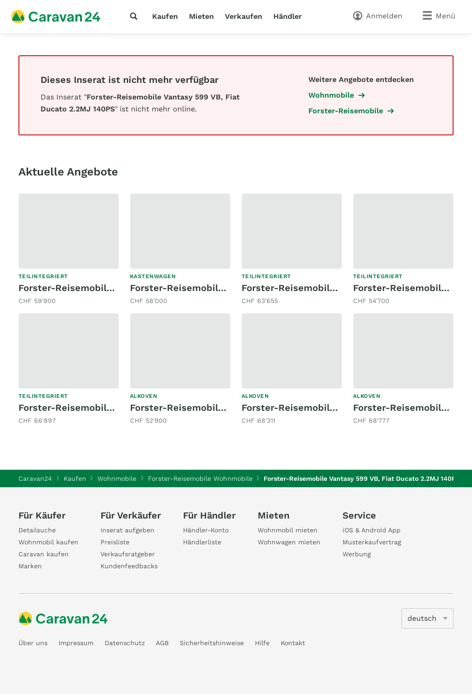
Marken (30, 566)
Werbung (356, 554)
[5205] (427, 618)
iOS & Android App (371, 530)
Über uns (32, 643)
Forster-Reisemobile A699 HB (197, 407)
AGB (162, 643)
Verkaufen (243, 16)
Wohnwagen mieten (289, 542)
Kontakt (293, 643)
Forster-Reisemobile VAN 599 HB (204, 287)
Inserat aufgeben (127, 530)
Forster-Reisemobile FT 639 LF (88, 407)
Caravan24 (35, 478)
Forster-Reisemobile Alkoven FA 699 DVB (334, 407)
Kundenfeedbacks (129, 566)
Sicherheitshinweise (212, 643)
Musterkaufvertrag (371, 542)
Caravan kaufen (43, 554)
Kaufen (165, 16)
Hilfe (262, 643)
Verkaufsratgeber (127, 554)
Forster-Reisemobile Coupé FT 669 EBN (332, 287)
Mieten (201, 16)
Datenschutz (125, 643)
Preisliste (115, 542)
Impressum (76, 643)
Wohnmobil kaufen (48, 542)
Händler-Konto (206, 530)
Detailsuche (37, 530)
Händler (287, 16)
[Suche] (135, 16)
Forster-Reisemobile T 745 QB (86, 287)
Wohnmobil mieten (288, 530)
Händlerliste (202, 542)
